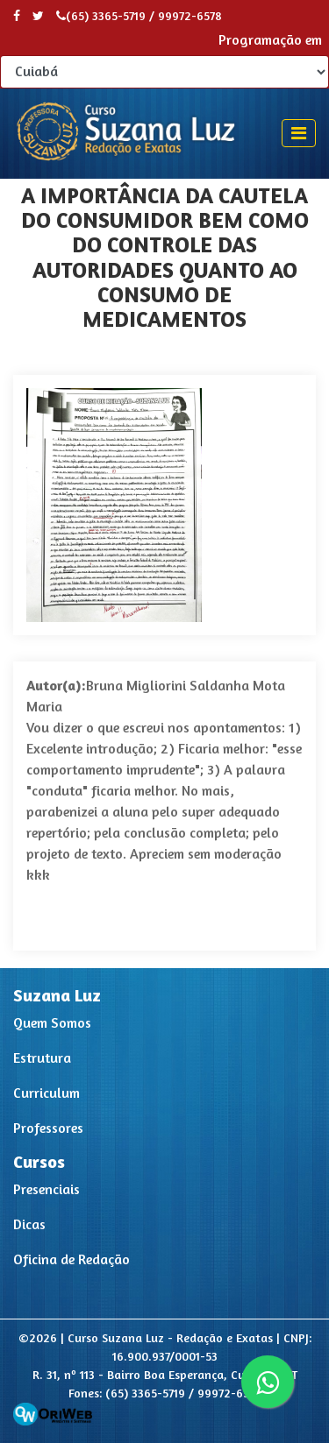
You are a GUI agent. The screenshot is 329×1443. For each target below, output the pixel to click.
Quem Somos (52, 1022)
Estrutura (42, 1057)
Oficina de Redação (71, 1259)
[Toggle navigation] (299, 133)
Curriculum (46, 1092)
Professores (48, 1127)
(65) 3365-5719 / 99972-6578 (139, 15)
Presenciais (46, 1189)
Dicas (29, 1224)
